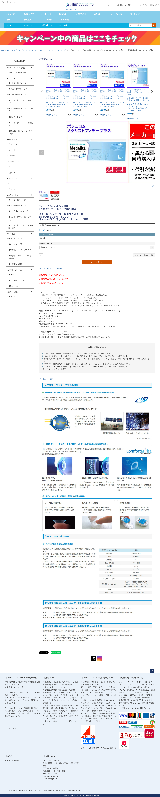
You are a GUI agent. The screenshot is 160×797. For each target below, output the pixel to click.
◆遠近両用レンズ (15, 117)
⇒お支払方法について (127, 708)
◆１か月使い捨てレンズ (18, 95)
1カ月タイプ (46, 14)
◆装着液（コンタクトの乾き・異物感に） (20, 257)
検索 (154, 25)
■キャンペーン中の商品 (16, 68)
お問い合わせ (154, 5)
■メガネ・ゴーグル (14, 270)
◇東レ (11, 167)
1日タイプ (10, 14)
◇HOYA (11, 156)
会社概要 (24, 790)
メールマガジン (142, 5)
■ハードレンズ (13, 139)
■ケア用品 (11, 234)
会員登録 (120, 5)
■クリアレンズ (12, 50)
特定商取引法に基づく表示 (54, 790)
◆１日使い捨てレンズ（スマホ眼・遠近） (20, 226)
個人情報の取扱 (74, 790)
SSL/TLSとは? (12, 728)
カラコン (10, 20)
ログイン (111, 5)
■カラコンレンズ (13, 195)
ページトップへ (152, 671)
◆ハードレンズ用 (15, 244)
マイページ (28, 25)
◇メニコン (12, 144)
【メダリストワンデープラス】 (56, 50)
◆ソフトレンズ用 (15, 239)
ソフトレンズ (134, 14)
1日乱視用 (63, 14)
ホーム (9, 25)
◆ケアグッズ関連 (15, 264)
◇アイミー (12, 173)
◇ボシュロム (39, 50)
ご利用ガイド (129, 5)
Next (152, 152)
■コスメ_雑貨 (12, 292)
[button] (42, 92)
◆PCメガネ (13, 286)
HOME (3, 50)
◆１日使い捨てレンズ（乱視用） (19, 101)
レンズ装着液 (47, 20)
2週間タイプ (29, 14)
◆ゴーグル (12, 275)
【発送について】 (51, 678)
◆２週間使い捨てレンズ (18, 89)
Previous (42, 152)
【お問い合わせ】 (51, 756)
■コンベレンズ (13, 179)
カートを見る (64, 25)
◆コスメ (12, 297)
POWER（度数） (46, 243)
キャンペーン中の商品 (17, 72)
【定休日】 (10, 756)
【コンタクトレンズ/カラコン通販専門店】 (22, 678)
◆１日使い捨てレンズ (26, 50)
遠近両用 (97, 14)
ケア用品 (27, 20)
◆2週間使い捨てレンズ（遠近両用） (20, 132)
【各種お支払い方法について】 (132, 678)
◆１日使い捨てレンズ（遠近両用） (20, 124)
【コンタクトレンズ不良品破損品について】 (99, 678)
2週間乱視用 (81, 14)
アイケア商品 (64, 20)
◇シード (12, 150)
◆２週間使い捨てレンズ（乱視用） (20, 110)
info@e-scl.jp (53, 779)
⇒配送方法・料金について (53, 721)
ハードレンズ (117, 14)
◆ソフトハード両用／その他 (19, 250)
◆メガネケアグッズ (16, 280)
